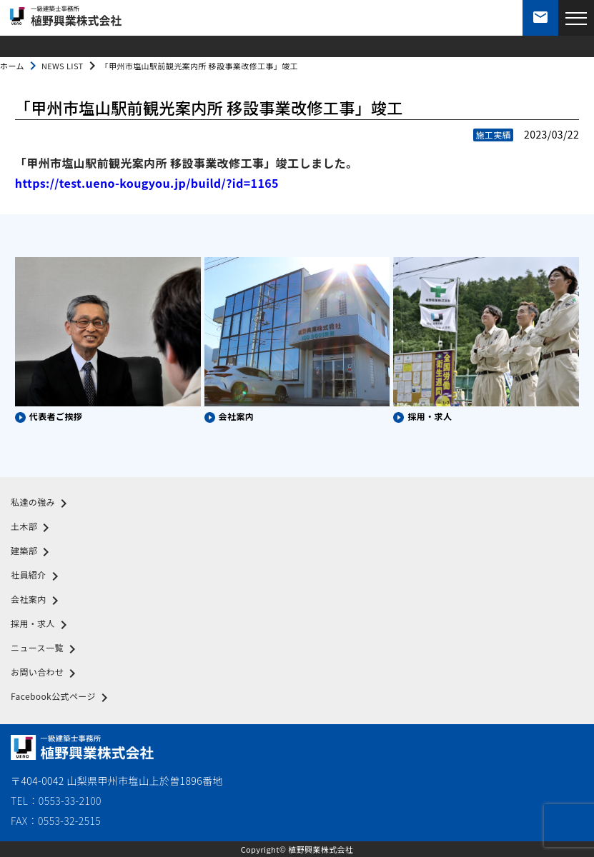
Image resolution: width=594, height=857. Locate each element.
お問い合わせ (46, 673)
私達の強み (41, 503)
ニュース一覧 (46, 649)
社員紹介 (37, 576)
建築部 (32, 552)
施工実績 (493, 135)
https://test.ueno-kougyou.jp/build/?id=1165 (147, 182)
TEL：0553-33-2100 (56, 800)
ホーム (12, 65)
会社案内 (37, 600)
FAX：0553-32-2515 (56, 820)
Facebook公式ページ (62, 697)
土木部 (32, 527)
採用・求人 (41, 624)
